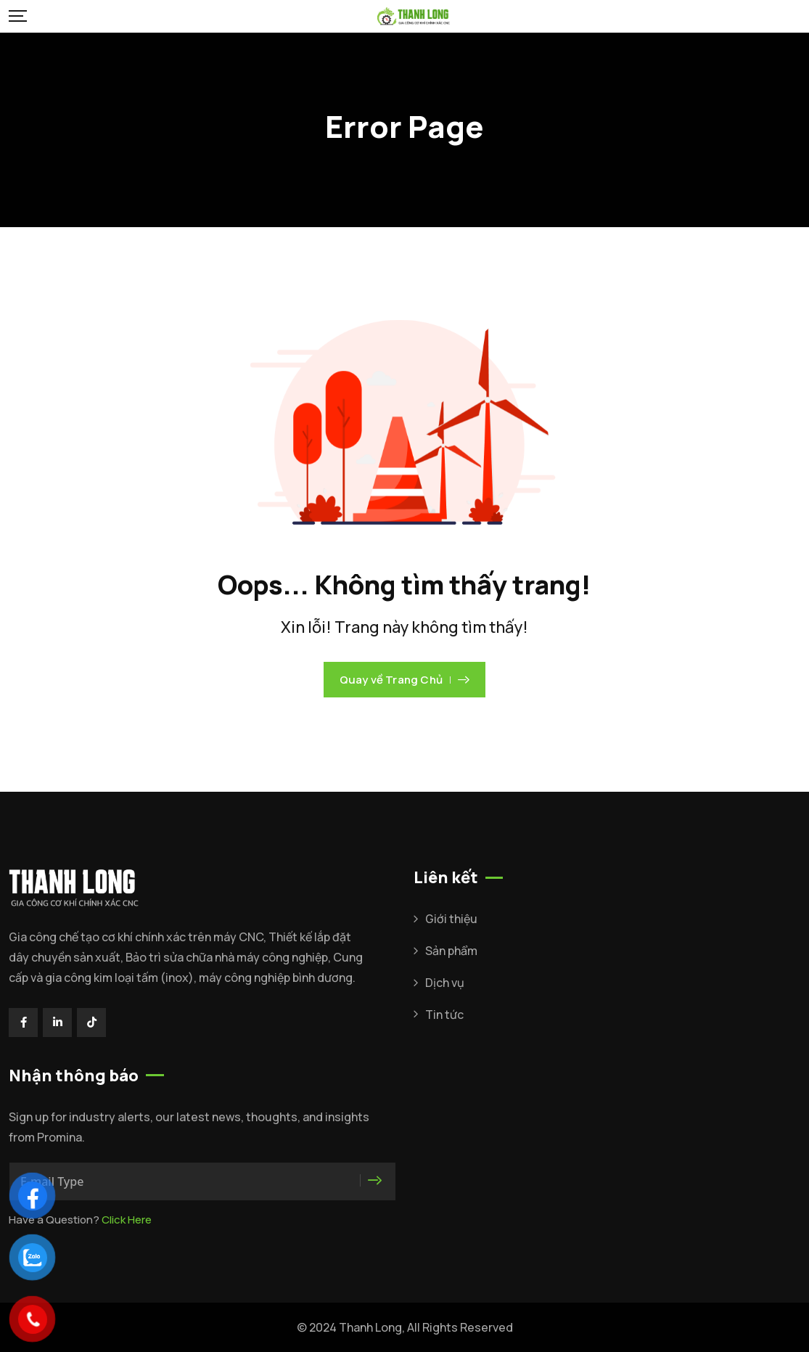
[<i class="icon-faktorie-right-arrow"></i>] (376, 1180)
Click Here (127, 1219)
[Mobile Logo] (413, 16)
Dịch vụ (444, 983)
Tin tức (444, 1015)
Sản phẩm (451, 951)
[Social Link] (23, 1022)
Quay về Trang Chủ (405, 679)
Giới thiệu (451, 919)
